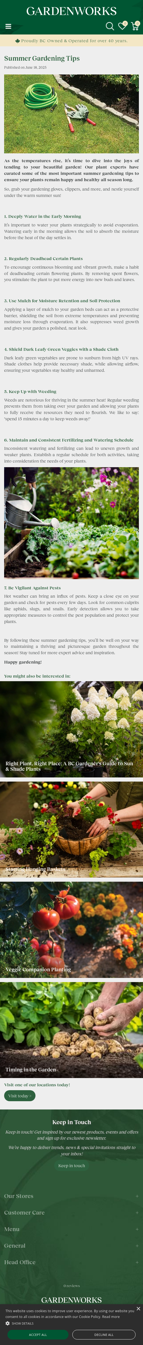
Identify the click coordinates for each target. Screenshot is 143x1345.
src (110, 26)
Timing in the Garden (31, 1069)
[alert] (71, 1324)
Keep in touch (71, 1165)
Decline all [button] (104, 1335)
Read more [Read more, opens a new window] (111, 1316)
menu (8, 26)
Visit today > (19, 1095)
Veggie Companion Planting (38, 969)
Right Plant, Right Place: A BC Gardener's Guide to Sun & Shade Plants (69, 766)
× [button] (138, 1309)
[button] (72, 1323)
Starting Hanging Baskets (35, 869)
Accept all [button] (38, 1335)
